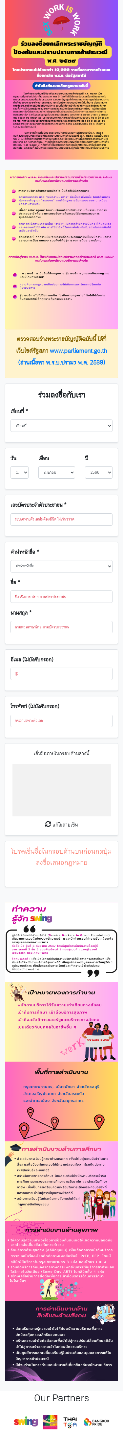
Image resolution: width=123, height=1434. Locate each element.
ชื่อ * (15, 583)
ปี (86, 458)
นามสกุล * (21, 613)
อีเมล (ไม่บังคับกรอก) (31, 660)
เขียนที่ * (19, 412)
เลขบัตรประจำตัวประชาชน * (38, 505)
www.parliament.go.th (78, 351)
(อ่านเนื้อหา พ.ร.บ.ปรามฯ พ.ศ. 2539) (61, 362)
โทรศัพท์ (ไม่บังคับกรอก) (34, 707)
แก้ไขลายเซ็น (61, 825)
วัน (13, 458)
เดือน (43, 458)
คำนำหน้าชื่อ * (24, 552)
